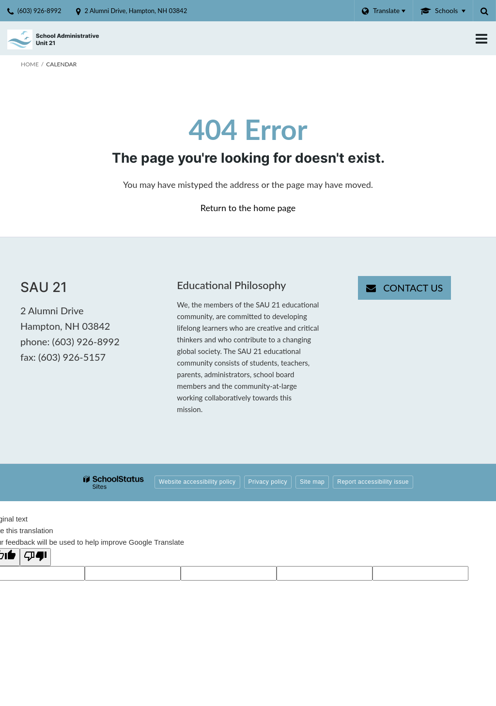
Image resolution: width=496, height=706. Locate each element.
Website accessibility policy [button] (197, 481)
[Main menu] (481, 38)
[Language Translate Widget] (383, 10)
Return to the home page (248, 207)
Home (30, 64)
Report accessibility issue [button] (373, 481)
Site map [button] (312, 481)
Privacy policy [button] (267, 481)
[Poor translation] (35, 557)
